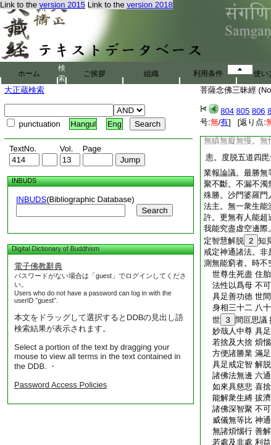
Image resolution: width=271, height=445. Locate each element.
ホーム (29, 73)
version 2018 (149, 4)
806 (258, 111)
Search (154, 210)
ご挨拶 (94, 73)
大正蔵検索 (24, 90)
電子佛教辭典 (38, 266)
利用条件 (208, 73)
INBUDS (31, 199)
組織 (151, 73)
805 (243, 111)
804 (227, 111)
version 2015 (62, 4)
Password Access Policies (60, 384)
